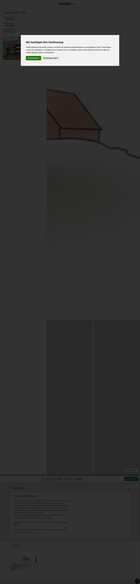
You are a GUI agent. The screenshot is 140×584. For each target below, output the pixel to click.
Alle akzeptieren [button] (33, 58)
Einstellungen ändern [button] (50, 58)
